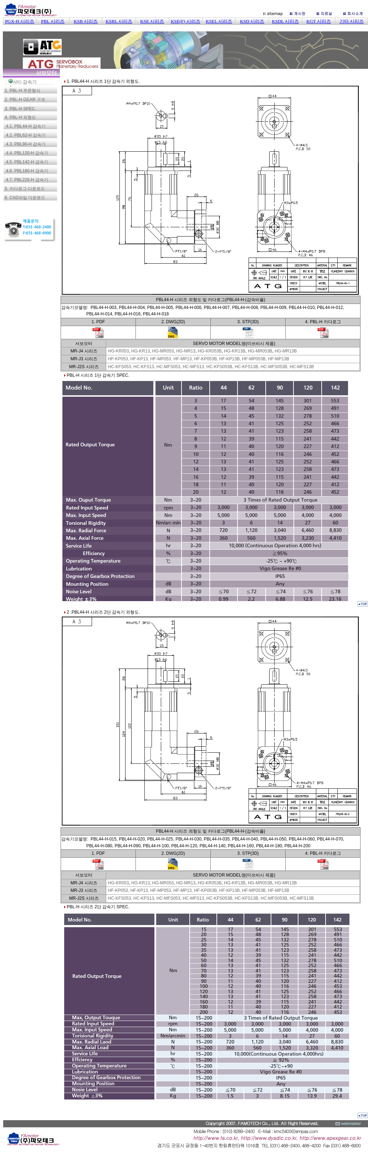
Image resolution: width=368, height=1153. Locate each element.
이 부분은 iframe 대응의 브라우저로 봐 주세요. (185, 36)
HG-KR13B (234, 351)
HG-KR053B (210, 351)
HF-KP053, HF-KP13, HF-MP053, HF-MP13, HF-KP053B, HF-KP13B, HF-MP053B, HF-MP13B (198, 358)
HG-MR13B (286, 351)
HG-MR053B (260, 351)
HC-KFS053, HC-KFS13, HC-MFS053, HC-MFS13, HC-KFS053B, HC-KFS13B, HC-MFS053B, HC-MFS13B (211, 366)
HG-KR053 (118, 351)
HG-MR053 (163, 351)
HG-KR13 (140, 351)
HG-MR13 (185, 351)
